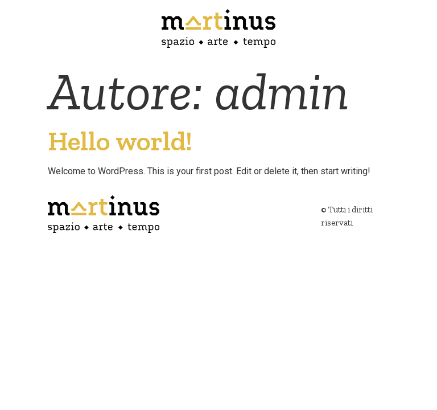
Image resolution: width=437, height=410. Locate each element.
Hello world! (120, 141)
